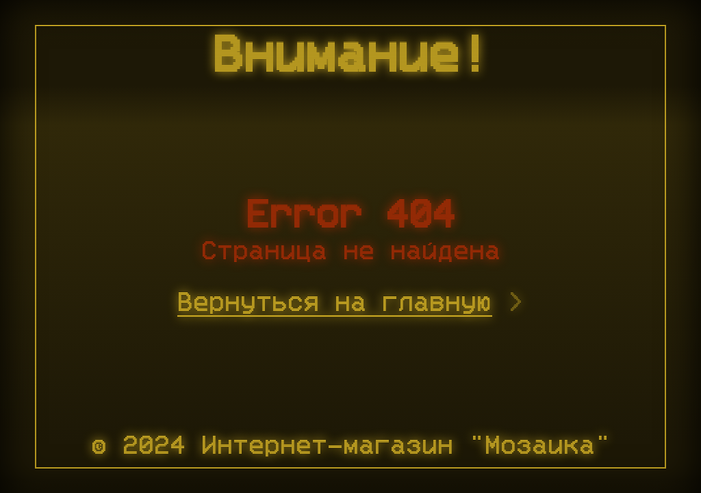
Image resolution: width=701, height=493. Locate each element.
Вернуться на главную (334, 303)
